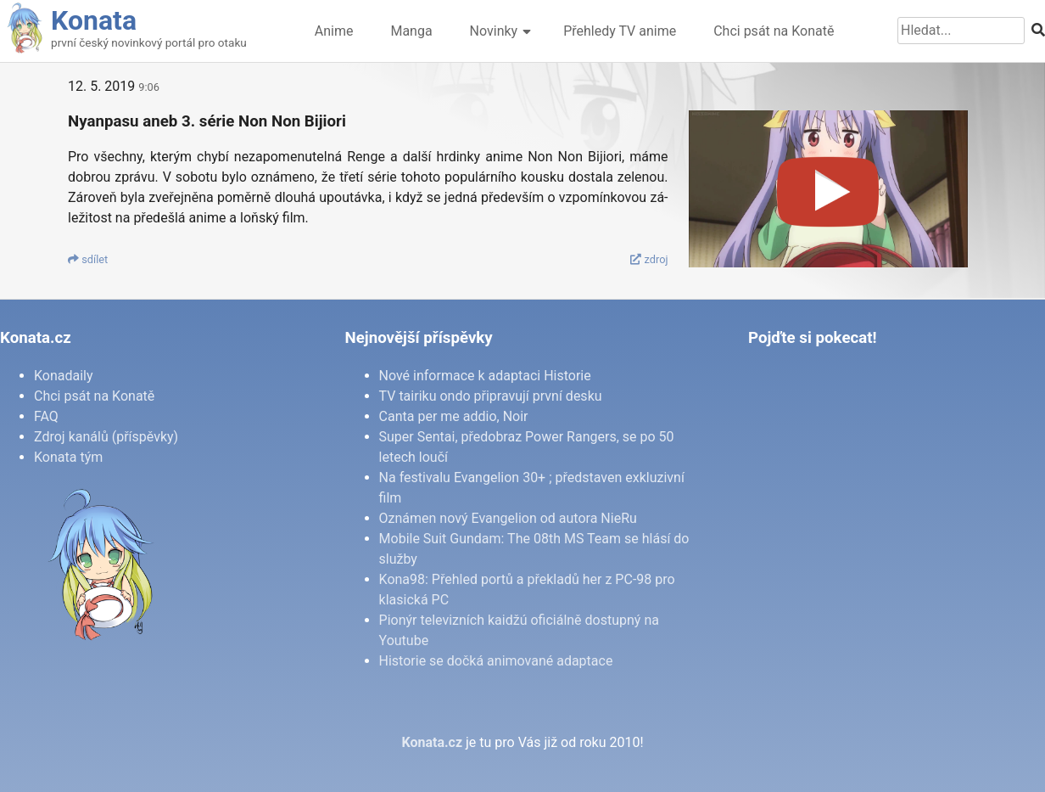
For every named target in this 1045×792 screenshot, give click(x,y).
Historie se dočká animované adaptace (496, 661)
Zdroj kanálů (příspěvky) (106, 437)
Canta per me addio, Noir (453, 416)
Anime (334, 31)
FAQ (46, 416)
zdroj (649, 259)
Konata (94, 20)
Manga (411, 31)
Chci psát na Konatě (773, 31)
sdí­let (88, 259)
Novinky (494, 31)
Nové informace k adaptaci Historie (485, 376)
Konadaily (63, 376)
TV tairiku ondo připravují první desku (490, 396)
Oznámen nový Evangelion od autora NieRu (508, 518)
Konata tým (68, 457)
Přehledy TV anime (619, 31)
